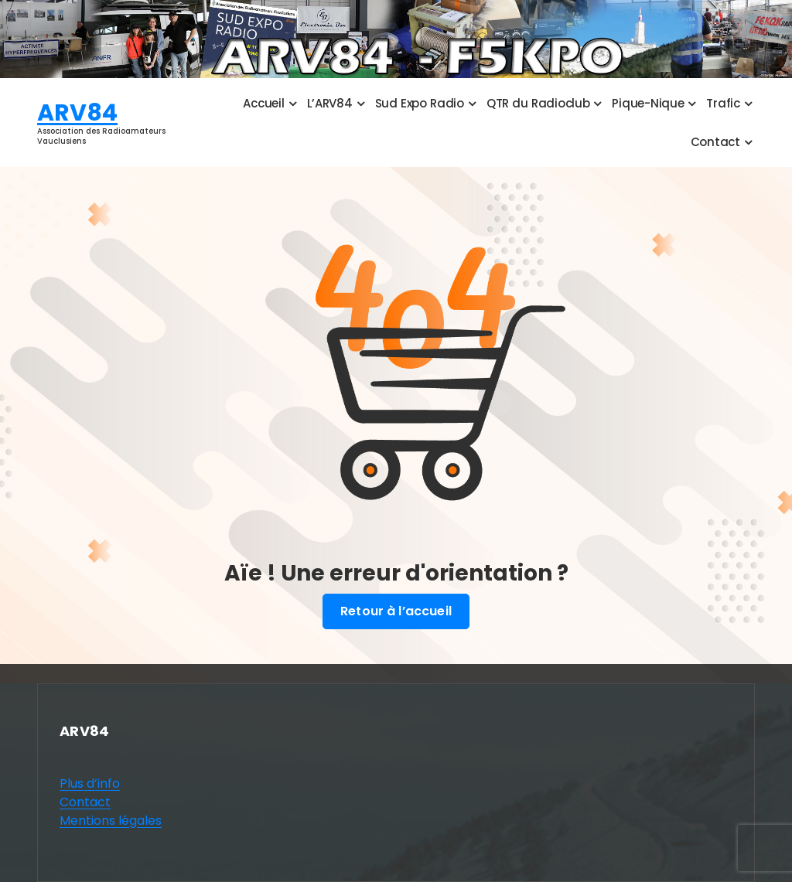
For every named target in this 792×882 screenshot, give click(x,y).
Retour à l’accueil (396, 611)
